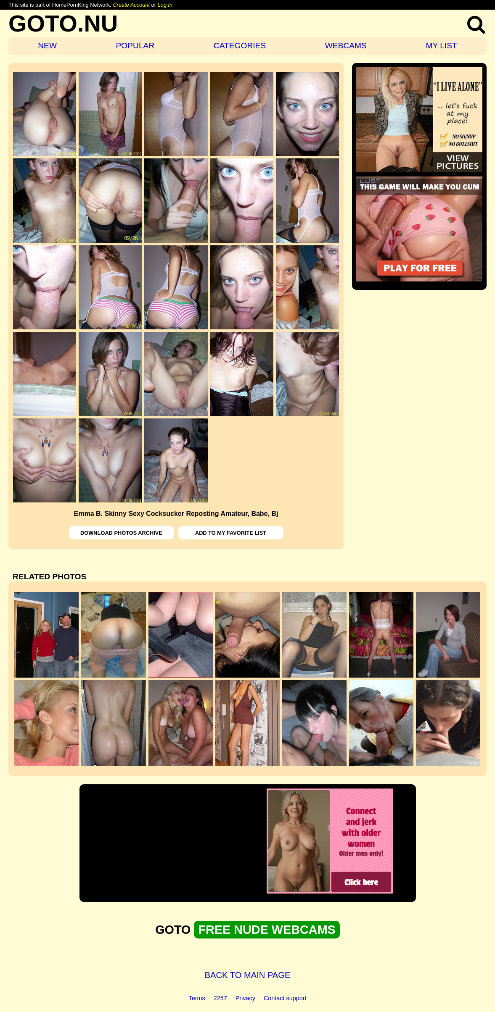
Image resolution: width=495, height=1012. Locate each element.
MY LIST (441, 45)
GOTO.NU (63, 23)
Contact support (285, 998)
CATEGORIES (240, 45)
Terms (197, 998)
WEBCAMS (346, 45)
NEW (47, 45)
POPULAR (135, 45)
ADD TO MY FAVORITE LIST (230, 533)
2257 (220, 998)
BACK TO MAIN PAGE (248, 975)
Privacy (245, 998)
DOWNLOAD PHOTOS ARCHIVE (121, 533)
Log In (164, 5)
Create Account (131, 5)
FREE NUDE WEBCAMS (266, 929)
